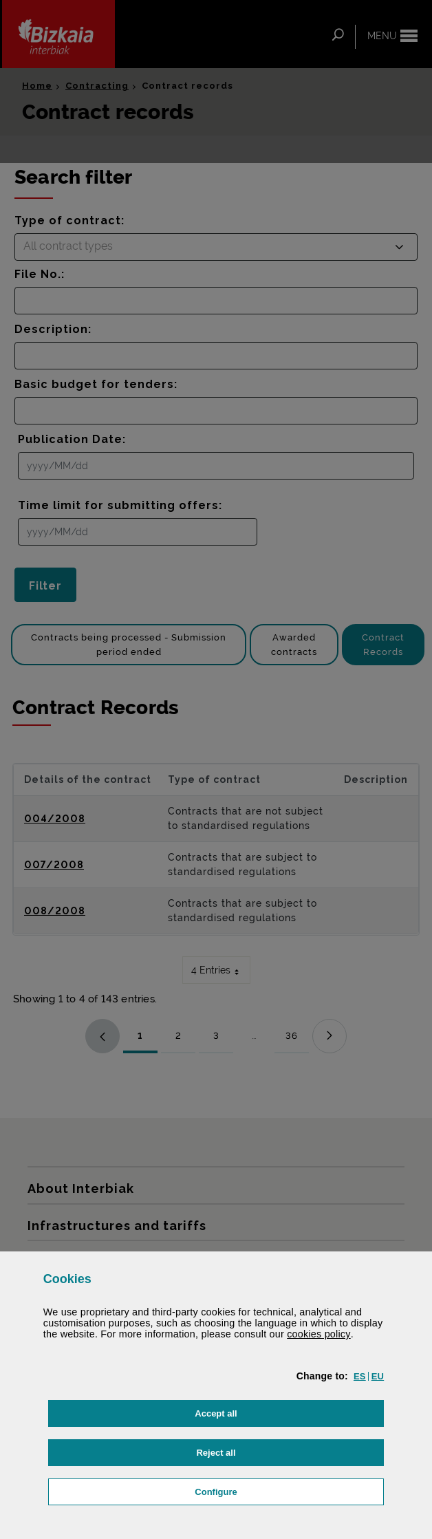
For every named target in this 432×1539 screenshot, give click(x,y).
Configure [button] (284, 1490)
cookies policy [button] (319, 1333)
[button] (360, 1376)
